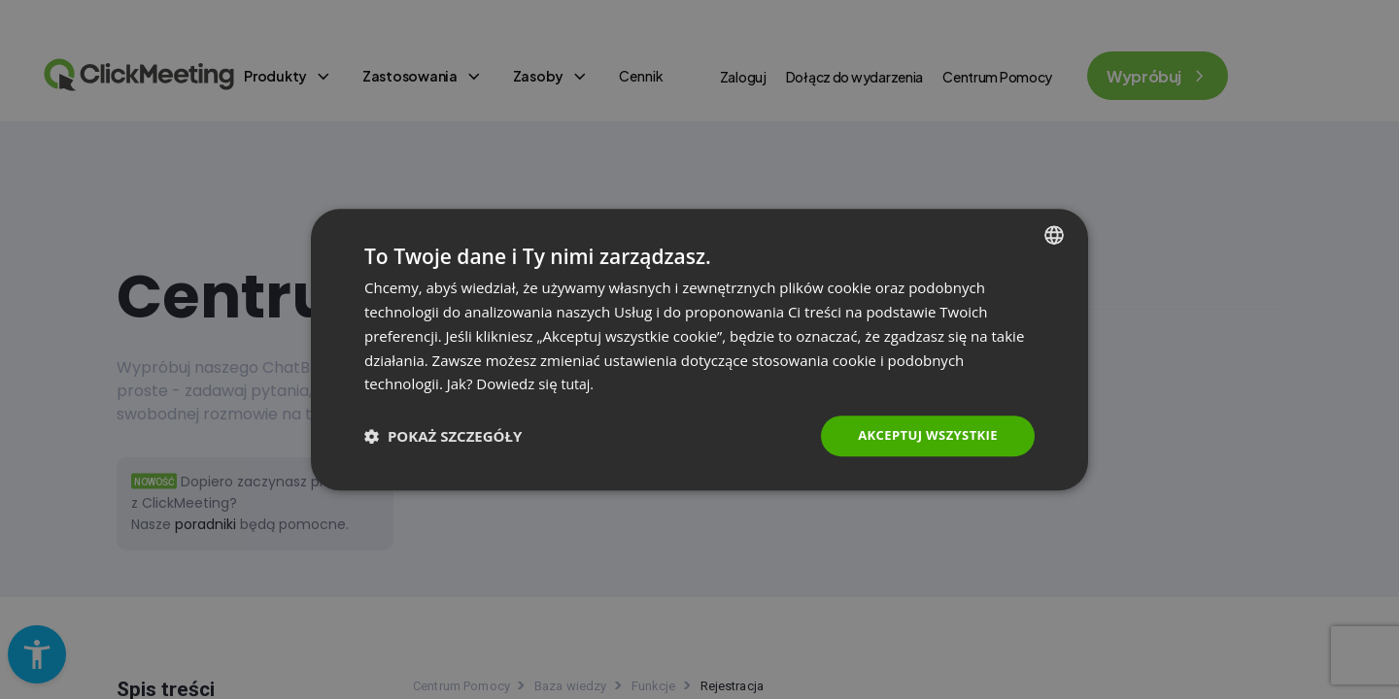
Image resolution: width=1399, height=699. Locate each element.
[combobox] (1054, 234)
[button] (443, 436)
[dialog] (699, 350)
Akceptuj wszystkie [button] (923, 435)
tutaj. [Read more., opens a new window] (578, 382)
